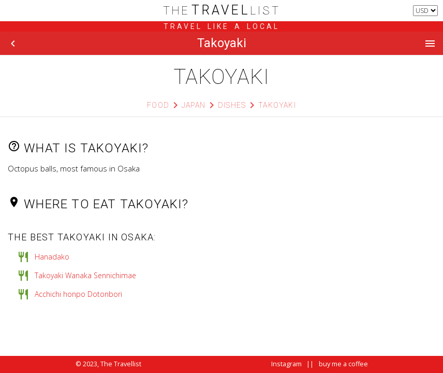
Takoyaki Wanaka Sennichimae (85, 275)
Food (158, 105)
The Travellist (120, 364)
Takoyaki (277, 105)
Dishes (232, 105)
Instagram (286, 364)
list (221, 10)
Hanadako (52, 257)
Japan (193, 105)
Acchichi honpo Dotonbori (78, 294)
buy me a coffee (343, 364)
